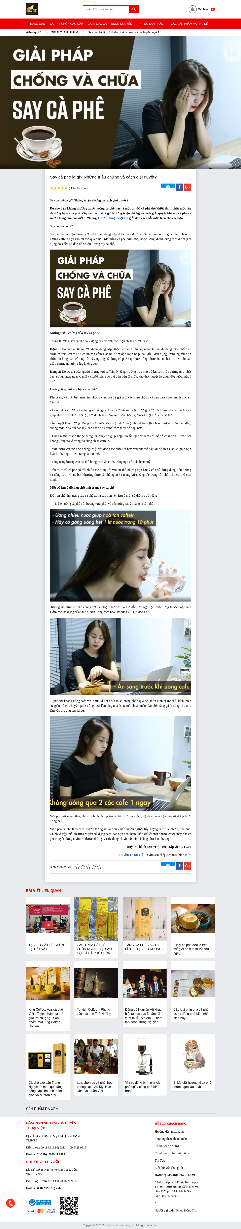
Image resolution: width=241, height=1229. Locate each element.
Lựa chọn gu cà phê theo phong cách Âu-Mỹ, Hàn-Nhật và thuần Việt (95, 1087)
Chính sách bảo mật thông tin (174, 1153)
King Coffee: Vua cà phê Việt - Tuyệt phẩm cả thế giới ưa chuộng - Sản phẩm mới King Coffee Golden (46, 1018)
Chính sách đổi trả (167, 1146)
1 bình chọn (78, 188)
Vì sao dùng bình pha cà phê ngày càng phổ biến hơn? (142, 1087)
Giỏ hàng (202, 9)
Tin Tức (160, 1160)
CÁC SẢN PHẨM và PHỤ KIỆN (190, 23)
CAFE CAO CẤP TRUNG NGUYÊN (110, 23)
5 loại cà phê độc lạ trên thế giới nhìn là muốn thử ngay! (191, 949)
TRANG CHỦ (36, 23)
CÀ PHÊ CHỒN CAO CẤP (66, 23)
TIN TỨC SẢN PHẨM (152, 25)
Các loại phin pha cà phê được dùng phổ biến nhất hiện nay (191, 1014)
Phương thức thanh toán (171, 1138)
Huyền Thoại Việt (110, 218)
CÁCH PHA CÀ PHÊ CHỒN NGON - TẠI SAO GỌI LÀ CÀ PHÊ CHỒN (94, 949)
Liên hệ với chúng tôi (169, 1167)
